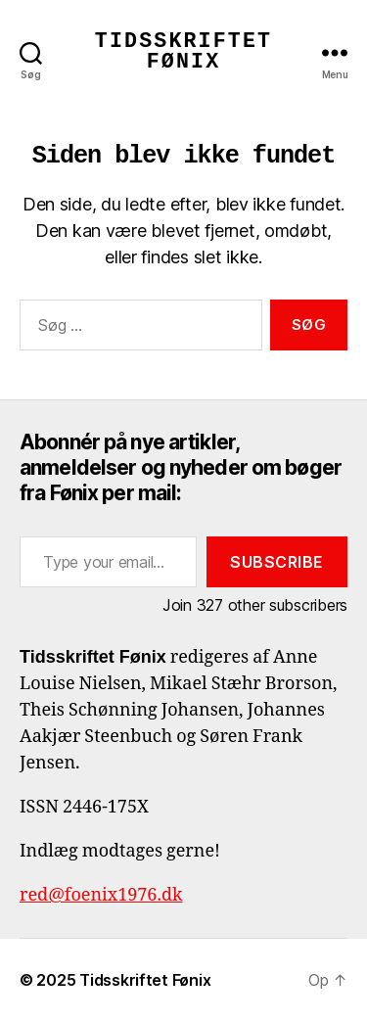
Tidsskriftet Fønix (183, 52)
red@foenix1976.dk (101, 895)
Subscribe (277, 562)
